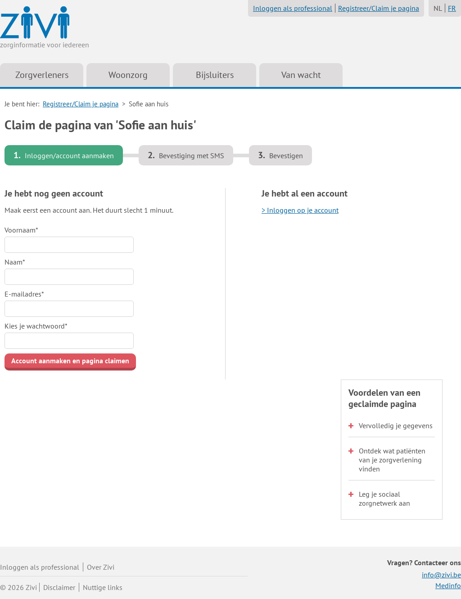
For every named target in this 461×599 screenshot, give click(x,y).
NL (438, 8)
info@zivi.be (441, 574)
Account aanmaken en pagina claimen (70, 360)
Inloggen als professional (292, 8)
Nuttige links (102, 587)
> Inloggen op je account (300, 210)
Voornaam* (21, 229)
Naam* (15, 261)
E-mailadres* (24, 293)
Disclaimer (59, 587)
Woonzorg (128, 75)
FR (452, 8)
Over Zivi (100, 567)
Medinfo (448, 585)
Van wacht (301, 75)
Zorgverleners (41, 75)
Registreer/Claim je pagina (378, 8)
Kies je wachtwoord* (36, 325)
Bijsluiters (215, 75)
